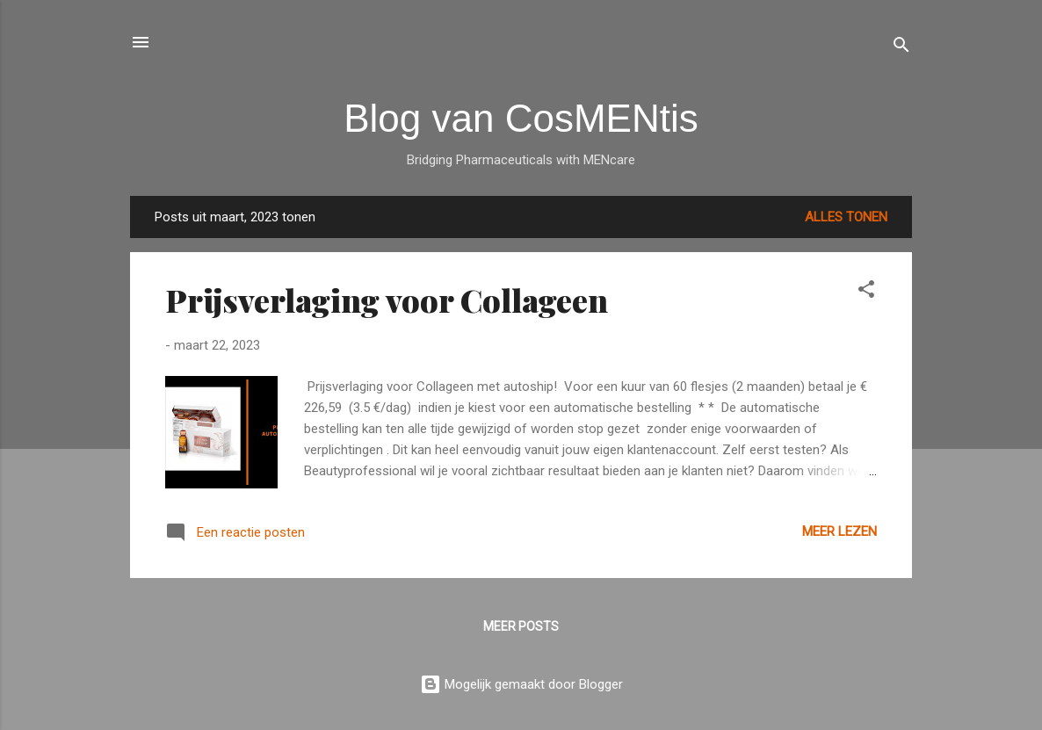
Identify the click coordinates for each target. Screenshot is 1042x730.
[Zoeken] (901, 48)
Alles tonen (846, 217)
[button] (866, 292)
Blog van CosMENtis (521, 118)
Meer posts (521, 626)
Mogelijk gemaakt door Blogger (521, 684)
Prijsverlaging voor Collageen (386, 299)
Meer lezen (839, 531)
